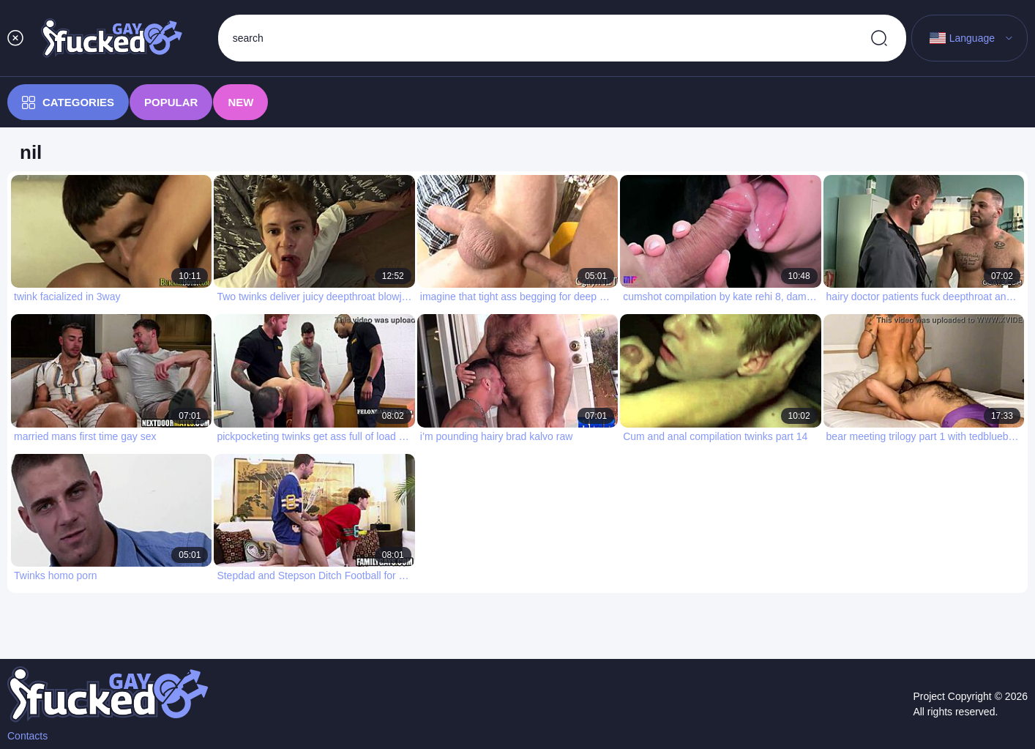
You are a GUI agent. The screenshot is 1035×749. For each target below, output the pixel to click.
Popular (171, 102)
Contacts (27, 736)
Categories (68, 102)
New (240, 102)
